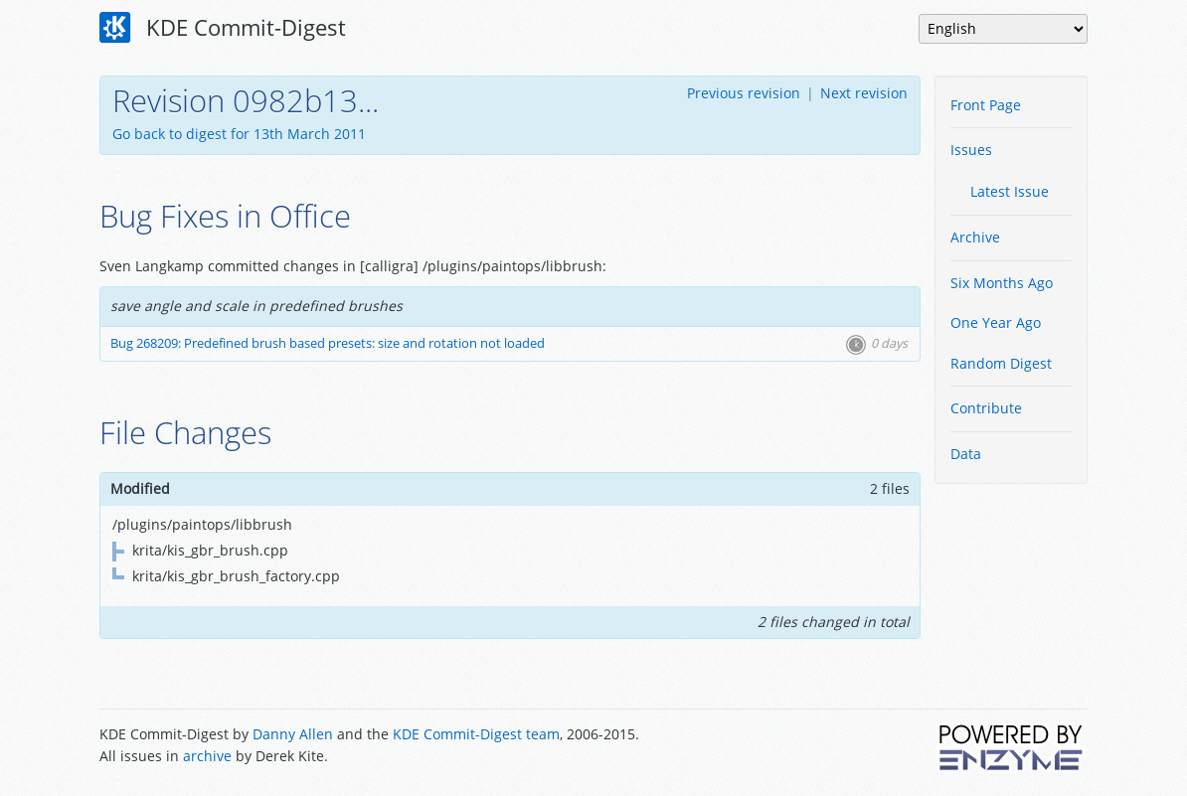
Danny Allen (293, 733)
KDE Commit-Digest (222, 28)
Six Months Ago (1001, 282)
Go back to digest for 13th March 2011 (239, 133)
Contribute (986, 407)
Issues (971, 149)
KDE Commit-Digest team (476, 733)
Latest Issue (1009, 191)
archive (207, 755)
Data (965, 453)
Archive (975, 237)
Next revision (864, 92)
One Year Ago (995, 322)
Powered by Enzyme (1012, 747)
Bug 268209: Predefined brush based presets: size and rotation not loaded (327, 343)
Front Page (985, 104)
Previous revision (743, 92)
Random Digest (1001, 363)
